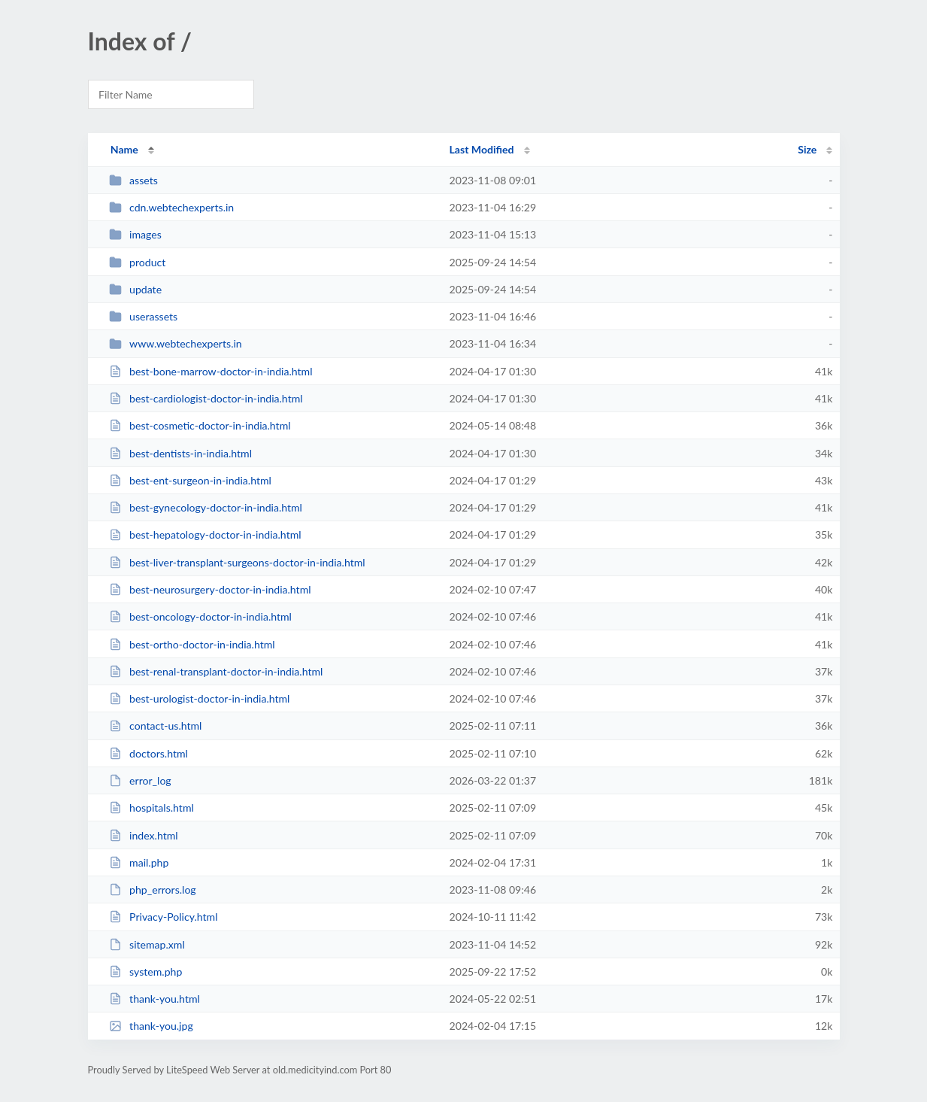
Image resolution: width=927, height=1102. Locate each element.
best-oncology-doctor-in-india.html (200, 616)
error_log (140, 780)
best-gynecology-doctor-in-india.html (205, 507)
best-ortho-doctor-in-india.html (192, 644)
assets (133, 180)
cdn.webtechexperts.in (172, 207)
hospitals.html (151, 807)
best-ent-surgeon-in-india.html (190, 480)
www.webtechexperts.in (175, 343)
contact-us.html (155, 725)
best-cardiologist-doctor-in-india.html (206, 398)
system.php (146, 971)
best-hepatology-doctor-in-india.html (205, 534)
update (135, 289)
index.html (143, 835)
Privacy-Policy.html (163, 916)
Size (807, 149)
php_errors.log (152, 889)
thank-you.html (154, 998)
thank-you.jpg (151, 1025)
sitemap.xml (147, 944)
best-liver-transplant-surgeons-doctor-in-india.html (237, 562)
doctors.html (148, 753)
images (135, 234)
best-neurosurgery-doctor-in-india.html (210, 589)
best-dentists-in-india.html (180, 453)
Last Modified (482, 149)
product (137, 262)
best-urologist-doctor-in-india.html (199, 698)
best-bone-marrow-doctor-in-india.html (211, 371)
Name (124, 149)
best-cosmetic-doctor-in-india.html (200, 425)
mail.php (139, 862)
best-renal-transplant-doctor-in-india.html (216, 671)
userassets (143, 316)
